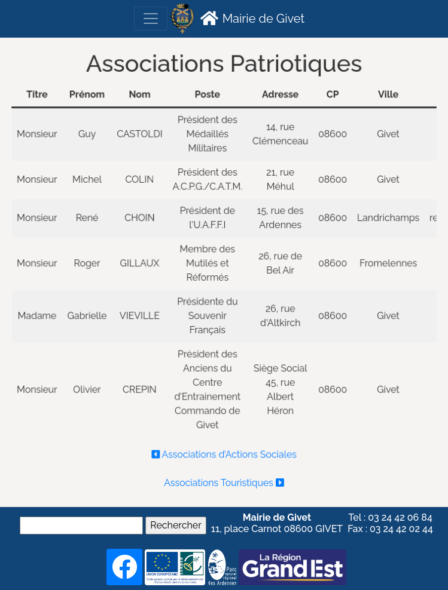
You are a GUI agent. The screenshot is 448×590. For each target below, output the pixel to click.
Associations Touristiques (223, 478)
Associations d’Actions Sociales (224, 450)
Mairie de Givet (250, 18)
